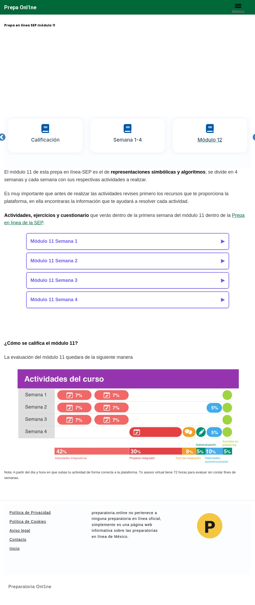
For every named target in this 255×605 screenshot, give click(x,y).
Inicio (14, 548)
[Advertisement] (127, 73)
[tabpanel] (45, 135)
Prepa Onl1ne (20, 7)
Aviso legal (19, 530)
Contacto (17, 539)
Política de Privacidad (30, 512)
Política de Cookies (27, 521)
